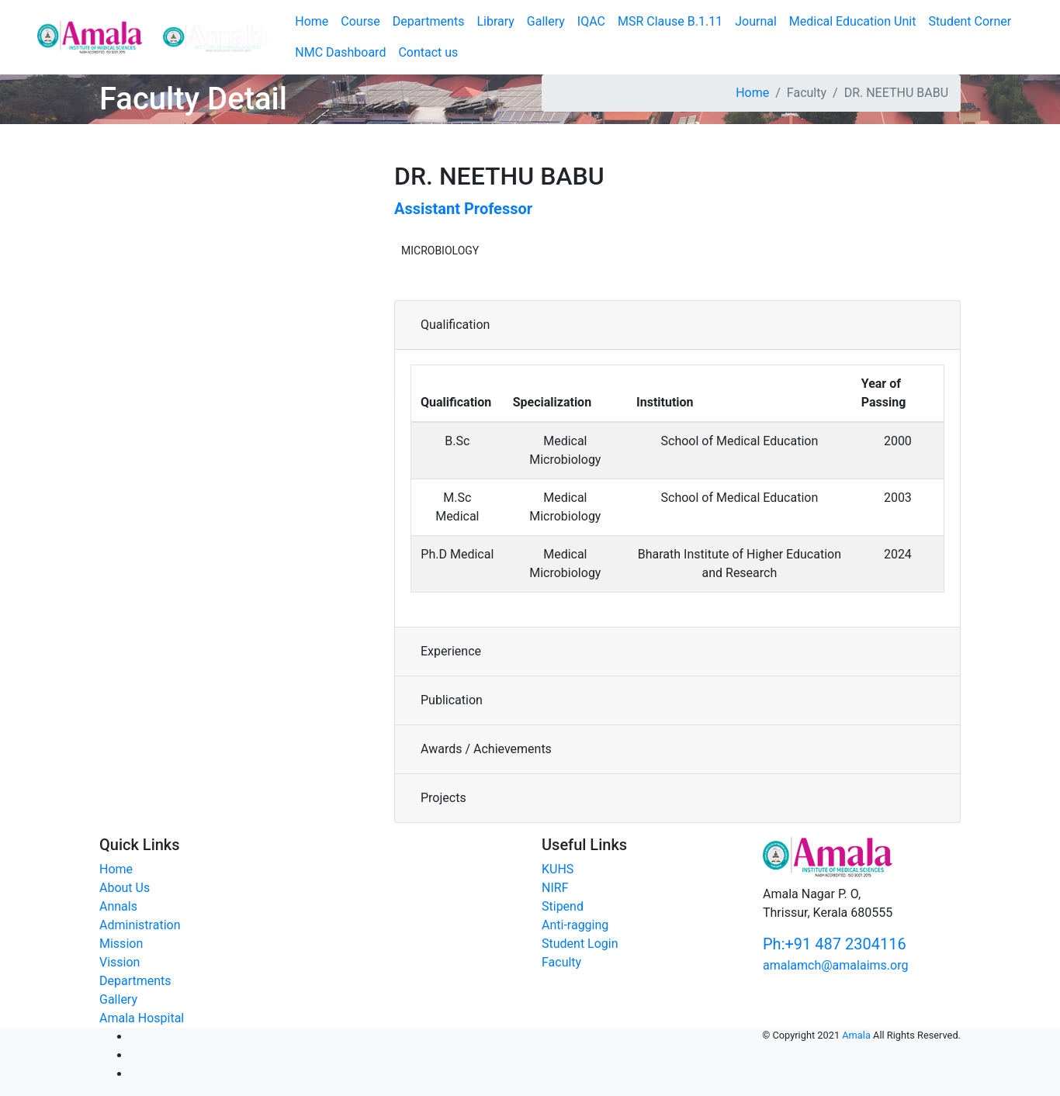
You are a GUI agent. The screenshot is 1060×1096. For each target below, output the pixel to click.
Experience (451, 651)
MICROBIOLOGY (440, 250)
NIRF (555, 887)
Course (360, 21)
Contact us (428, 52)
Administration (140, 925)
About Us (124, 887)
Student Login (580, 943)
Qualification (455, 324)
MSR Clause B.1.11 (670, 21)
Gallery (546, 21)
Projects (443, 797)
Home (752, 92)
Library (495, 21)
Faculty (561, 962)
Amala (856, 1035)
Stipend (563, 906)
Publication (452, 700)
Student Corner (969, 21)
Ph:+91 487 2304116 (834, 944)
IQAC (591, 21)
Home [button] (311, 21)
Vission (119, 962)
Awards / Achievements (486, 749)
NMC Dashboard (340, 52)
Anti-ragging (575, 925)
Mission (121, 943)
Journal (756, 21)
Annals (118, 906)
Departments (429, 21)
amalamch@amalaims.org (835, 965)
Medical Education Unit (852, 21)
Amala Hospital (141, 1018)
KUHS (557, 869)
